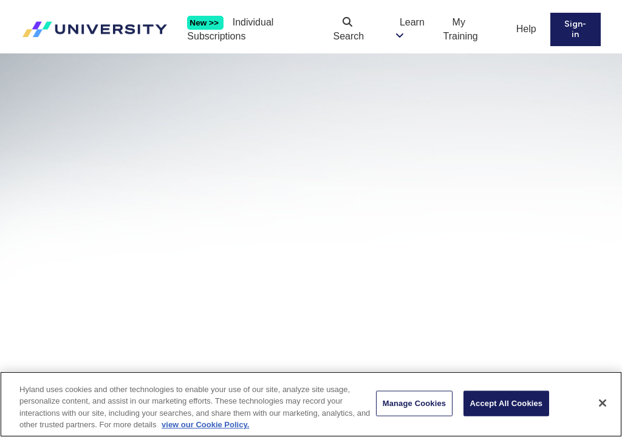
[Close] (602, 406)
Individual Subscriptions (230, 29)
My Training (460, 29)
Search (348, 29)
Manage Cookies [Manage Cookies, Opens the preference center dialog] (414, 407)
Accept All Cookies (506, 407)
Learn (412, 22)
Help (526, 29)
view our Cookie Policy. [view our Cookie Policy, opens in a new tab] (205, 428)
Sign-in (575, 29)
